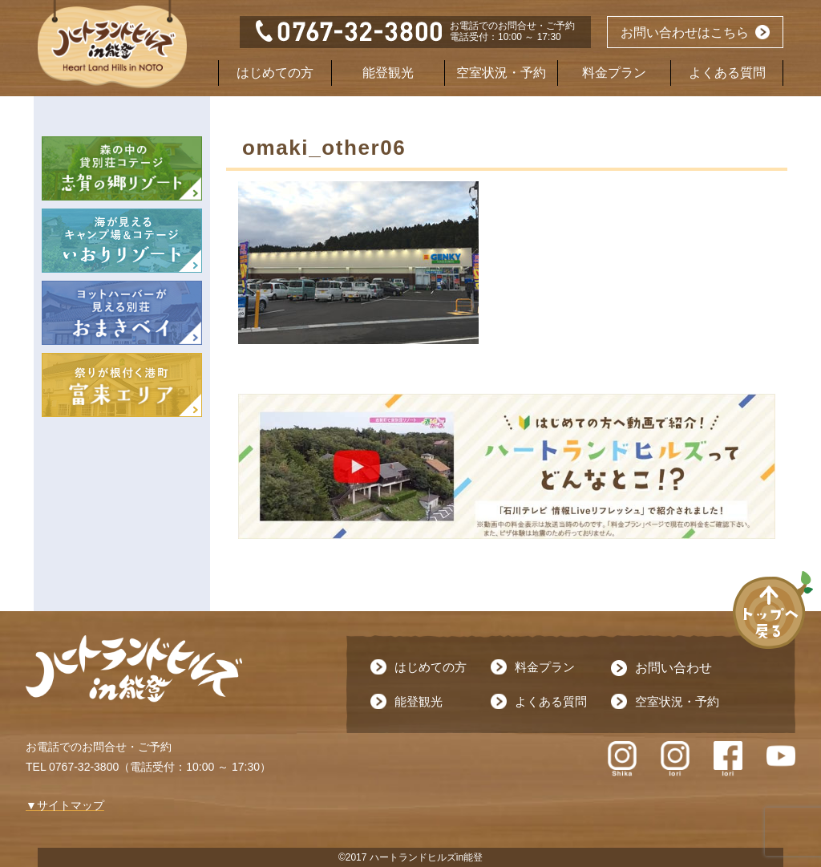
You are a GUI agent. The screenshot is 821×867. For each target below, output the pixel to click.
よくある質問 (727, 72)
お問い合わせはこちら (685, 32)
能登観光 (388, 72)
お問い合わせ (673, 668)
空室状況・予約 (501, 72)
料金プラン (614, 72)
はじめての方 (275, 72)
